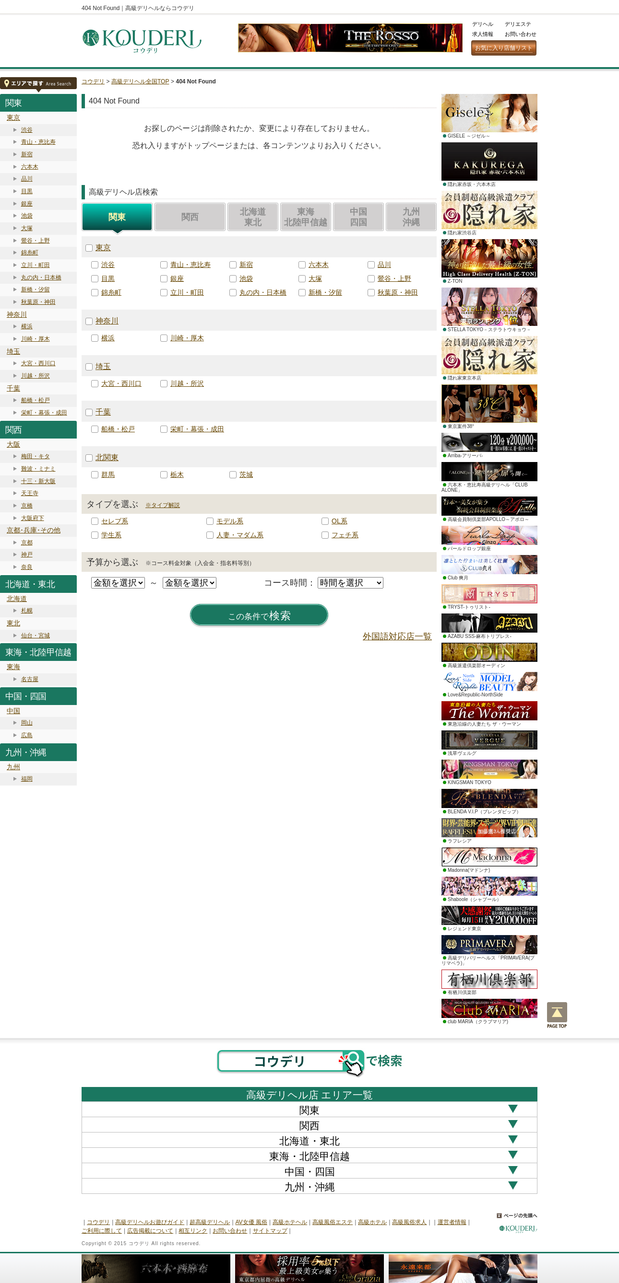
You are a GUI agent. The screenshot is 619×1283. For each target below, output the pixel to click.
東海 (13, 666)
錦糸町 (29, 252)
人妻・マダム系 (239, 535)
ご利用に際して (102, 1230)
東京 (13, 117)
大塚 (27, 228)
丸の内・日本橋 (41, 277)
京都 (27, 542)
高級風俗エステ (332, 1222)
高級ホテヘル (290, 1222)
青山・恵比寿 (38, 142)
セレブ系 (114, 521)
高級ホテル (372, 1222)
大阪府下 (32, 518)
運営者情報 (452, 1222)
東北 (13, 623)
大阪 (13, 444)
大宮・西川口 (38, 363)
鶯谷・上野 (35, 240)
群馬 (108, 474)
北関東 (107, 457)
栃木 (177, 474)
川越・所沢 (35, 375)
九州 (13, 767)
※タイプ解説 (162, 505)
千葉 (13, 388)
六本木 (29, 166)
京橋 (27, 505)
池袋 (27, 215)
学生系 (111, 535)
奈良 (27, 567)
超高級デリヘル (210, 1222)
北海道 (17, 598)
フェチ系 (345, 535)
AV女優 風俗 (251, 1222)
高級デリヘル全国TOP (140, 81)
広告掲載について (150, 1230)
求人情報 (482, 34)
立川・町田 (35, 265)
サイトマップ (270, 1230)
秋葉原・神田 (38, 302)
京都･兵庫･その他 (33, 530)
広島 (27, 735)
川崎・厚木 (35, 338)
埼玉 (13, 351)
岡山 (27, 722)
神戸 (27, 554)
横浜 (27, 326)
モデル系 (229, 521)
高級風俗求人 (409, 1222)
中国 (13, 711)
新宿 (27, 154)
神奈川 (17, 314)
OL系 (339, 521)
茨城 (246, 474)
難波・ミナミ (38, 468)
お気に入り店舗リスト (504, 48)
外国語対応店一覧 (397, 636)
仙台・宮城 (35, 635)
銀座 (27, 203)
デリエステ (518, 24)
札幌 (27, 610)
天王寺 (29, 493)
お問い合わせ (520, 34)
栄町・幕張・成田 (44, 412)
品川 (27, 178)
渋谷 (27, 130)
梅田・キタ (35, 456)
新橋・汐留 (35, 289)
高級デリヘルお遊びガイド (149, 1222)
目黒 (27, 191)
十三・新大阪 (38, 481)
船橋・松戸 (35, 400)
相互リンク (193, 1230)
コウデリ (93, 81)
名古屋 (29, 679)
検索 (259, 616)
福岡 (27, 778)
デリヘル (482, 24)
